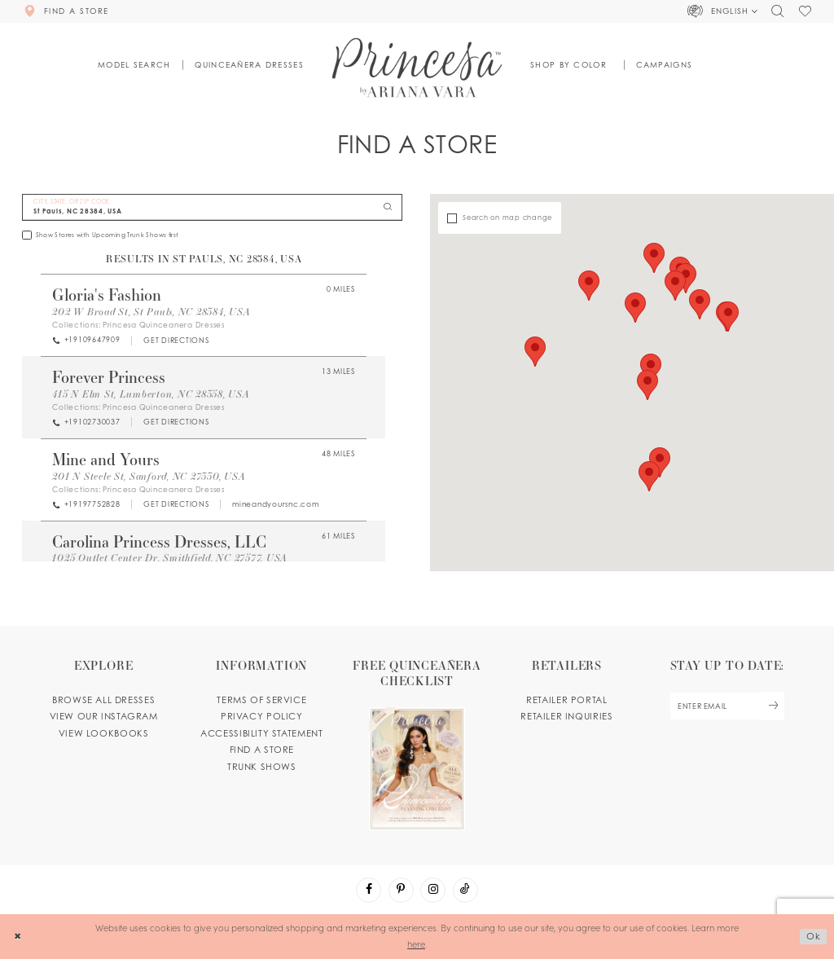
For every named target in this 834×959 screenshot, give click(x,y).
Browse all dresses (103, 700)
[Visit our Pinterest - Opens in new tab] (401, 890)
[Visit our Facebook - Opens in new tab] (368, 890)
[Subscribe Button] (773, 706)
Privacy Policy (262, 716)
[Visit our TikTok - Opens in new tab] (465, 890)
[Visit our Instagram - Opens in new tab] (433, 890)
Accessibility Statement (261, 733)
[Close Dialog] (17, 936)
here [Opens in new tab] (416, 943)
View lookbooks (104, 733)
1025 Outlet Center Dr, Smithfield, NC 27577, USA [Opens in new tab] (170, 557)
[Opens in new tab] (176, 340)
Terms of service (261, 700)
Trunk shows (261, 766)
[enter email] (726, 706)
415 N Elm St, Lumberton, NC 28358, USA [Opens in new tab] (150, 393)
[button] (723, 11)
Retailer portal (566, 700)
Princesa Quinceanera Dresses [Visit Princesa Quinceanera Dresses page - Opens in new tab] (164, 324)
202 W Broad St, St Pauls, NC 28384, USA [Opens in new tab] (151, 311)
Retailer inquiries (566, 716)
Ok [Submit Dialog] (813, 936)
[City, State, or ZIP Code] (212, 207)
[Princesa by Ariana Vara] (417, 67)
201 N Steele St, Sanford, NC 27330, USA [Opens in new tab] (148, 475)
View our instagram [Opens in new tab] (104, 716)
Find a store (262, 749)
